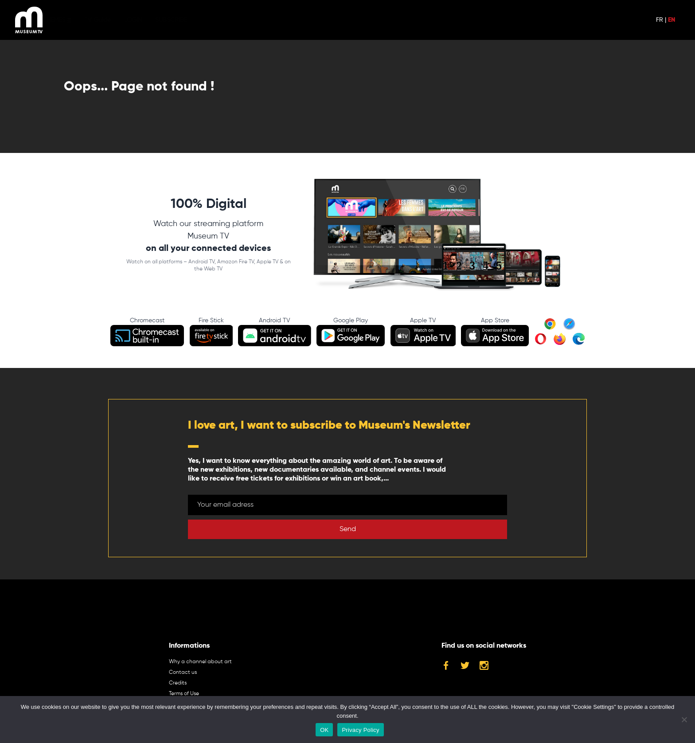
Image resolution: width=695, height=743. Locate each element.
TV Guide (111, 20)
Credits (178, 683)
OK (324, 730)
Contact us (183, 672)
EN (671, 20)
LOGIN (146, 20)
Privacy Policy (360, 730)
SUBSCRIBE (184, 20)
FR (659, 20)
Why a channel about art (200, 662)
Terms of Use (184, 693)
